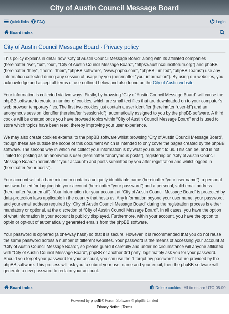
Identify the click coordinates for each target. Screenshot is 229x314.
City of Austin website (173, 82)
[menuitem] (38, 21)
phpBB (96, 301)
